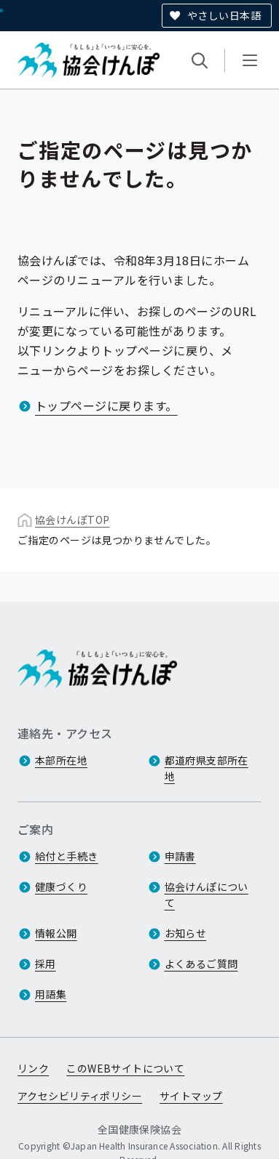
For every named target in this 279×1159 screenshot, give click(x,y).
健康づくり (61, 887)
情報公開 (56, 933)
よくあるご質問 (201, 964)
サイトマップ (191, 1096)
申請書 (180, 856)
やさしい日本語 (224, 15)
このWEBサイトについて (125, 1069)
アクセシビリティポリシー (79, 1096)
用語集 (50, 995)
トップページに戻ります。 (106, 405)
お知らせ (186, 933)
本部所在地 (61, 761)
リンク (33, 1069)
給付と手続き (66, 856)
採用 (45, 964)
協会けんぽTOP (72, 519)
